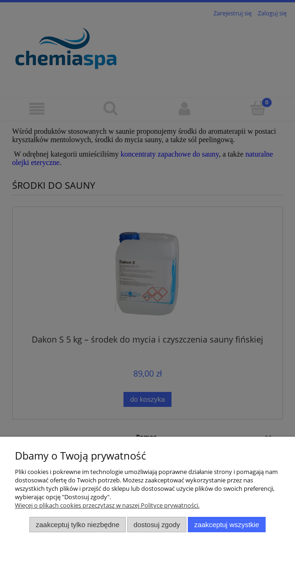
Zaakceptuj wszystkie (226, 525)
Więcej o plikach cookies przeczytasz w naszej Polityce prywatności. (107, 505)
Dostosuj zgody (157, 525)
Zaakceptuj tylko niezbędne (77, 525)
